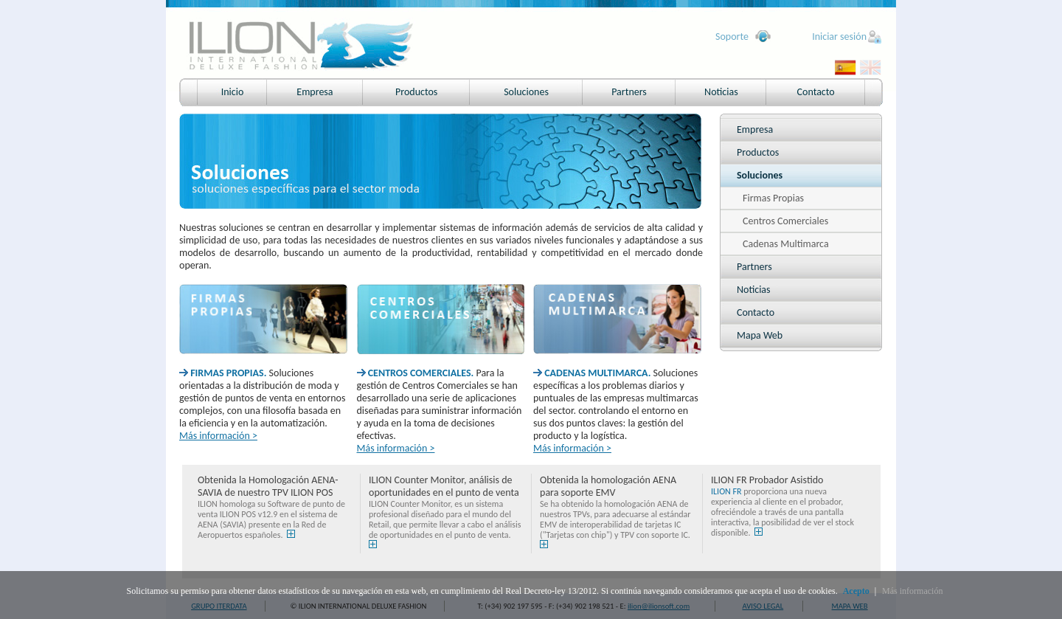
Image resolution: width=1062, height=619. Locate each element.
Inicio (232, 92)
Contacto (816, 92)
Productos (416, 92)
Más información (912, 591)
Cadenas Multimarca (786, 244)
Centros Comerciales (785, 221)
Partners (629, 92)
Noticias (721, 92)
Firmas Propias (773, 198)
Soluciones (526, 92)
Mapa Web (759, 335)
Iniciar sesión (839, 36)
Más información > (218, 435)
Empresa (314, 92)
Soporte (732, 36)
